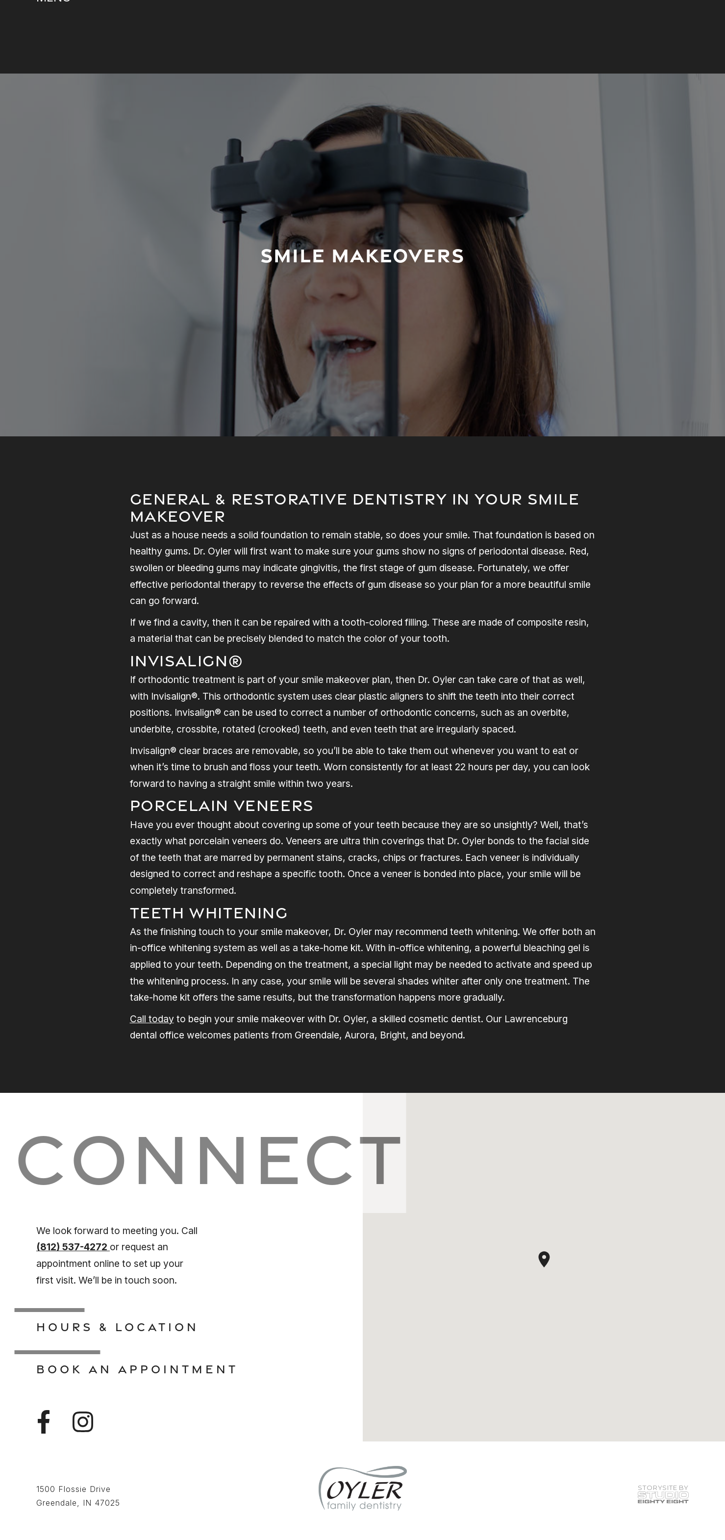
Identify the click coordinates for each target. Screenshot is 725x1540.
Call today (152, 1019)
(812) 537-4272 (73, 1247)
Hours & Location (117, 1327)
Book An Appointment (137, 1369)
